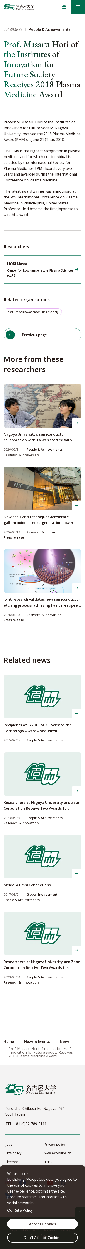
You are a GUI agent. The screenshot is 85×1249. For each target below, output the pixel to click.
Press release (14, 537)
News (65, 1041)
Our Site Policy (20, 1210)
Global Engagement (42, 895)
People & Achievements (45, 450)
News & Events (37, 1041)
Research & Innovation (21, 455)
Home (9, 1041)
